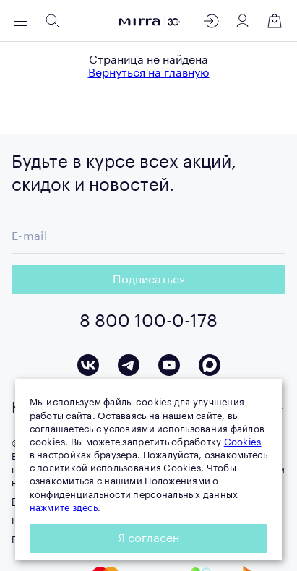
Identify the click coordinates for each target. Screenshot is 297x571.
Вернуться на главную (149, 73)
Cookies (243, 442)
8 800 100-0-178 (148, 321)
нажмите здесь (64, 507)
